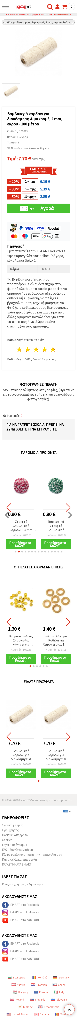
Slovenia (59, 999)
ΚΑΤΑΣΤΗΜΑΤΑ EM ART (17, 864)
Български (17, 977)
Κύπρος (25, 1007)
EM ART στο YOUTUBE (21, 920)
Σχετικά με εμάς (12, 825)
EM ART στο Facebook (20, 905)
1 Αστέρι (19, 349)
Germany (61, 977)
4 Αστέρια (44, 349)
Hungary (20, 992)
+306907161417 (62, 15)
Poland (17, 999)
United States (18, 1014)
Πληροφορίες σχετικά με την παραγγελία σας (32, 855)
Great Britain (48, 1007)
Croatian (39, 985)
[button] (15, 551)
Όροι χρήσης (10, 830)
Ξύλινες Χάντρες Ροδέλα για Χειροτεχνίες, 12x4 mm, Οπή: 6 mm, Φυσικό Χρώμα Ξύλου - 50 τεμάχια (56, 640)
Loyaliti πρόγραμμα (14, 845)
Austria (18, 985)
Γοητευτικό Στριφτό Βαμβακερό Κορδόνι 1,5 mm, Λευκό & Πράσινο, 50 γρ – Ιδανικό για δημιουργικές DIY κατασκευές (56, 526)
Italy (59, 992)
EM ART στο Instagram (20, 913)
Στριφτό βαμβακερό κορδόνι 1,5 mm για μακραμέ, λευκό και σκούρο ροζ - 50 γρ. (21, 526)
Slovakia (37, 999)
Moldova (62, 1014)
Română (39, 977)
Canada (41, 1014)
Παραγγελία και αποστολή (19, 859)
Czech (59, 985)
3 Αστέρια (36, 349)
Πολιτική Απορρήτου (15, 835)
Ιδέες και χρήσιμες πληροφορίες (23, 884)
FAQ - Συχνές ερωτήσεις (17, 850)
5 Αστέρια (53, 349)
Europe (41, 992)
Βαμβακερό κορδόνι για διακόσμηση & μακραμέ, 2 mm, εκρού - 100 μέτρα (21, 755)
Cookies (7, 840)
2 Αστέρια (28, 349)
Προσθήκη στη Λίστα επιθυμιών (28, 148)
